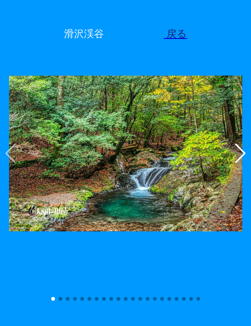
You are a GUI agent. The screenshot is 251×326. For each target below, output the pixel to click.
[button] (53, 299)
